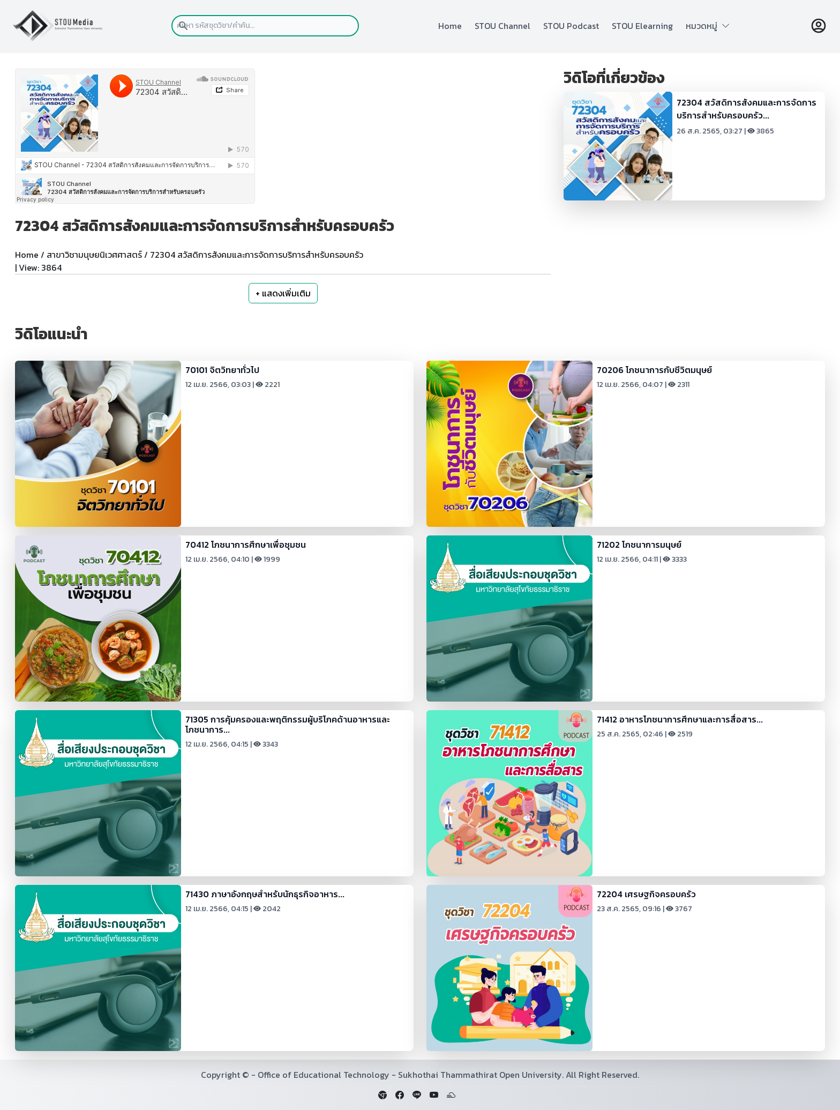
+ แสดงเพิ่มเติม (283, 293)
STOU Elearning (642, 25)
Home (450, 25)
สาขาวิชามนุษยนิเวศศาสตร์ (94, 254)
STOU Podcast (571, 25)
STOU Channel (502, 25)
